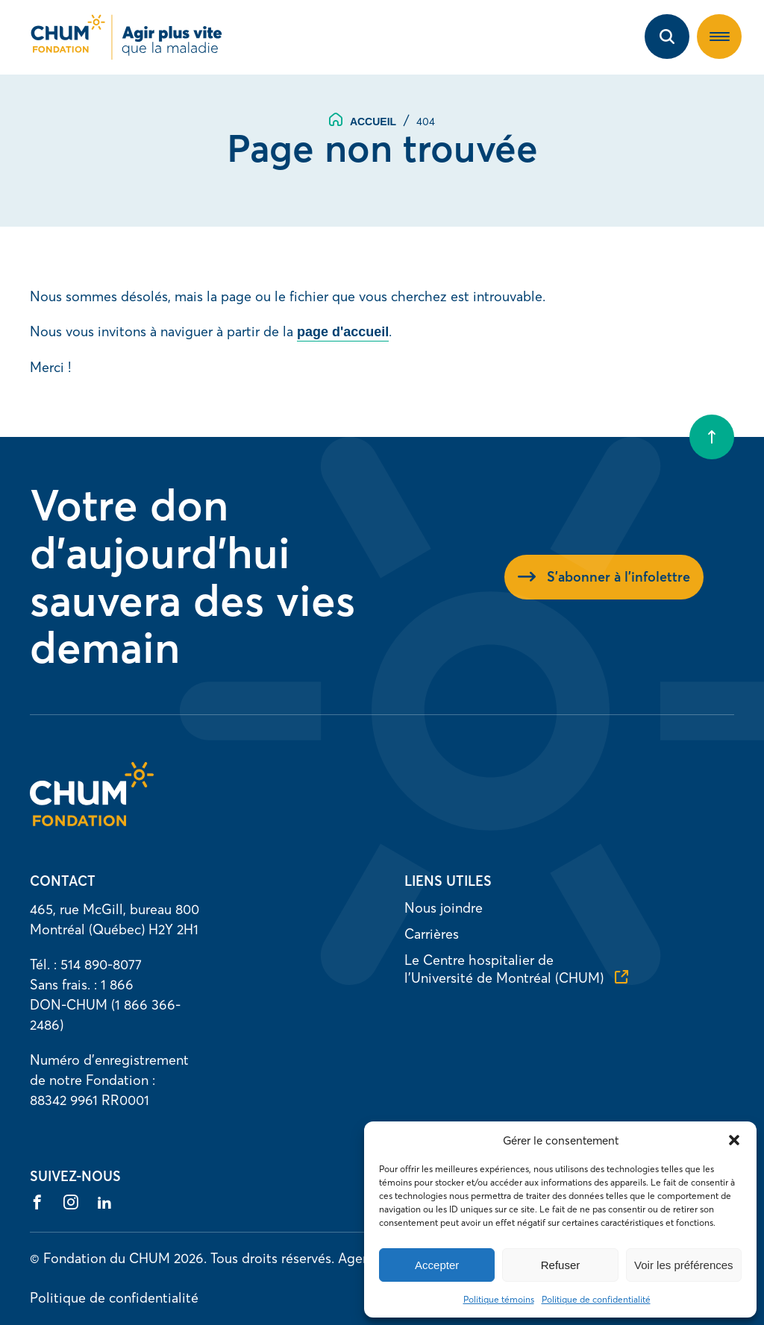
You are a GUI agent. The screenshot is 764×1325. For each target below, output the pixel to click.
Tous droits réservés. (272, 1258)
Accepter (437, 1265)
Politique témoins (498, 1299)
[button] (734, 1140)
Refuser (560, 1265)
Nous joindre (443, 907)
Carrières (431, 933)
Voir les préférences (683, 1265)
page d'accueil (343, 331)
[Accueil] (92, 821)
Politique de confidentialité (596, 1299)
